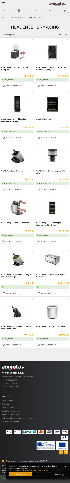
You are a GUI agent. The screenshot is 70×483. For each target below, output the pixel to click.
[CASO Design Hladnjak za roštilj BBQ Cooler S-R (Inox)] (46, 86)
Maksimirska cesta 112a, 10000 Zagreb (17, 377)
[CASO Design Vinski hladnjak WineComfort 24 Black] (46, 241)
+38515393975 (11, 380)
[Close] (20, 474)
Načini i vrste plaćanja (11, 411)
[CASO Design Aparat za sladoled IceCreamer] (46, 293)
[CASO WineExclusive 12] (46, 138)
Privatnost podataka (10, 414)
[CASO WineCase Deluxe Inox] (11, 189)
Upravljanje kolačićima (11, 422)
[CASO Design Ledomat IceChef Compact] (11, 86)
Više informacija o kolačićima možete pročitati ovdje (28, 470)
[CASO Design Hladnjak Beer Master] (11, 241)
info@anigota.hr (15, 386)
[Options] (58, 474)
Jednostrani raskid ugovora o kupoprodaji (19, 418)
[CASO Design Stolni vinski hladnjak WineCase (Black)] (11, 345)
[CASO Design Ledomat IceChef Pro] (46, 345)
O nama (5, 404)
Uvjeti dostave (8, 407)
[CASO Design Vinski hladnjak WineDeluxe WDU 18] (11, 138)
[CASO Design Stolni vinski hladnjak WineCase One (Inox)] (11, 293)
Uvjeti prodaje (7, 400)
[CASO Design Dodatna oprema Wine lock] (46, 189)
